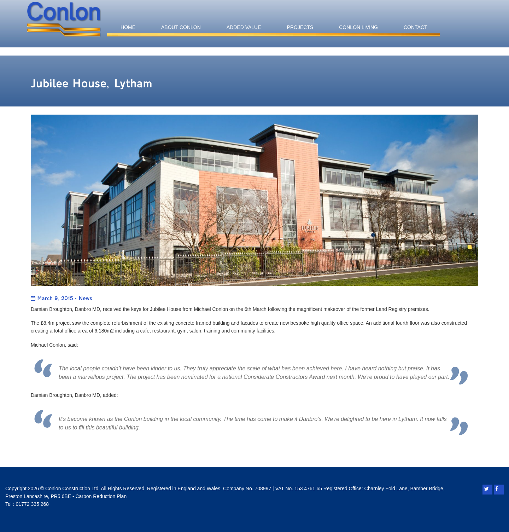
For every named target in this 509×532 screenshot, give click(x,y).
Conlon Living (358, 27)
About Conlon (181, 27)
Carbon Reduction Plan (101, 496)
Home (128, 27)
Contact (415, 27)
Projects (300, 27)
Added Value (244, 27)
